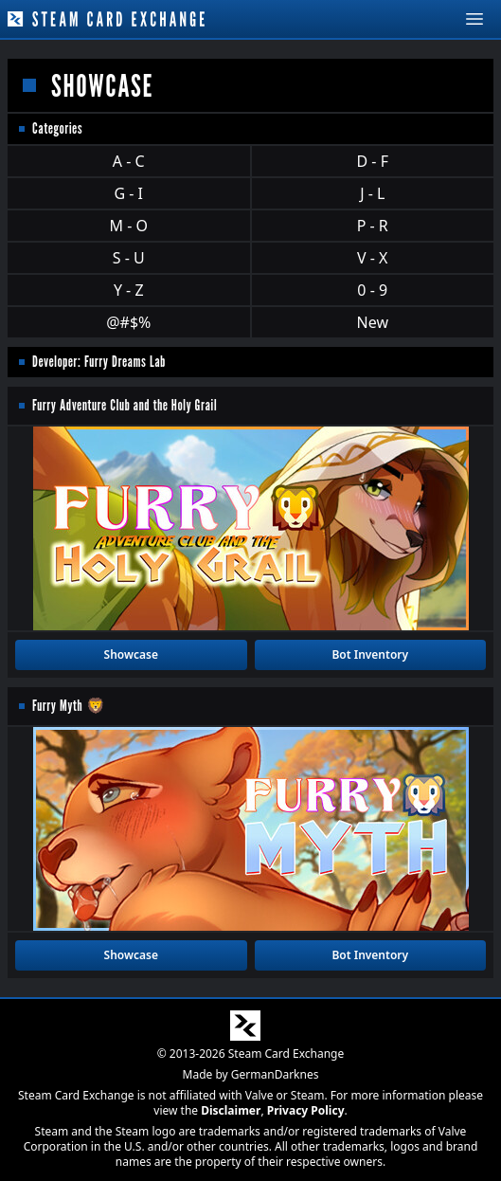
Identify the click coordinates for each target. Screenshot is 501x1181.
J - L (372, 193)
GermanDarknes (275, 1074)
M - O (129, 225)
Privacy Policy (306, 1110)
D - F (372, 161)
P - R (372, 225)
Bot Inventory (369, 654)
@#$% (128, 322)
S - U (129, 257)
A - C (129, 161)
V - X (372, 257)
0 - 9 (372, 290)
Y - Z (129, 290)
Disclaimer (230, 1110)
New (372, 322)
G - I (128, 193)
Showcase (131, 654)
